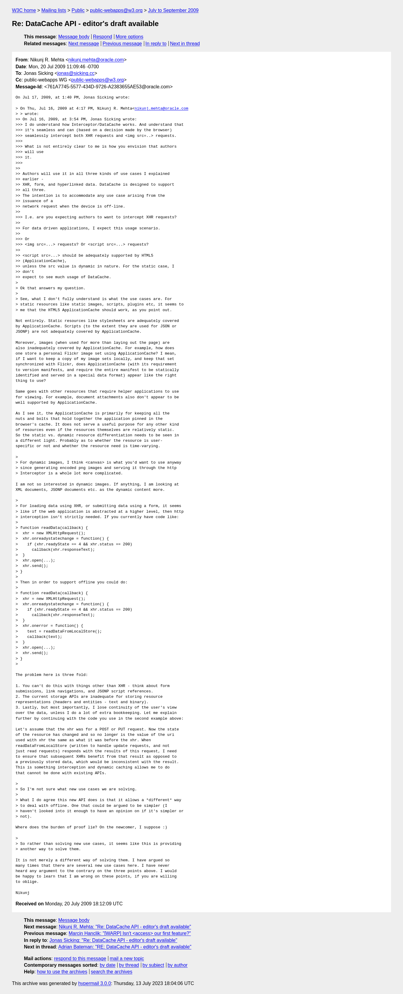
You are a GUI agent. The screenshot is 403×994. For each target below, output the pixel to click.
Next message (84, 43)
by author (178, 965)
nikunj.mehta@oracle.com (96, 59)
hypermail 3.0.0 (94, 983)
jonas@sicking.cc (76, 73)
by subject (153, 965)
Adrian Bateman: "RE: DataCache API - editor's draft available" (124, 946)
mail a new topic (127, 958)
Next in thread (185, 43)
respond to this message (80, 958)
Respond (102, 36)
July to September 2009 (173, 10)
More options (130, 36)
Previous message (122, 43)
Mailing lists (53, 10)
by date (107, 965)
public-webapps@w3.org (116, 10)
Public (78, 10)
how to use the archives (62, 971)
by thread (129, 965)
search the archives (112, 971)
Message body (73, 36)
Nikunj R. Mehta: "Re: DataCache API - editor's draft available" (125, 926)
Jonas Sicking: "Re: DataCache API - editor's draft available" (113, 940)
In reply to (155, 43)
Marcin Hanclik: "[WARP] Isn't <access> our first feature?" (130, 933)
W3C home (24, 10)
